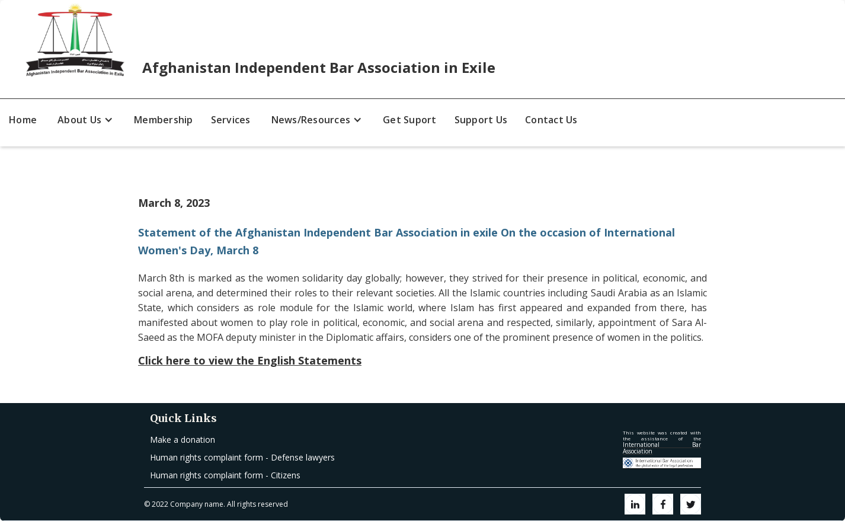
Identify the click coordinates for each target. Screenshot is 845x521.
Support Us (481, 119)
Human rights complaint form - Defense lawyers (242, 457)
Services (231, 119)
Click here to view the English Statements (249, 360)
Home (23, 119)
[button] (85, 120)
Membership (163, 119)
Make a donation (182, 439)
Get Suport (410, 119)
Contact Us (551, 119)
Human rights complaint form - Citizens (225, 475)
